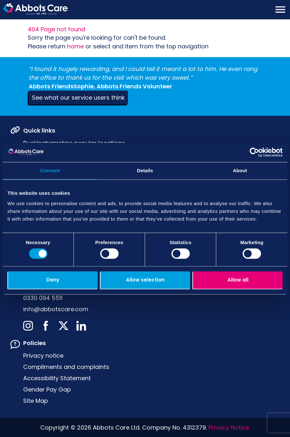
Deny (52, 279)
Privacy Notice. (229, 427)
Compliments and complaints (66, 367)
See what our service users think (78, 98)
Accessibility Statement (57, 378)
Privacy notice (43, 356)
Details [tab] (145, 170)
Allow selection (145, 279)
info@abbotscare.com (55, 309)
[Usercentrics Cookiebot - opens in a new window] (254, 152)
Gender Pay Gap (47, 389)
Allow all (237, 279)
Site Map (35, 401)
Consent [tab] (50, 170)
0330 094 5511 (43, 298)
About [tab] (240, 170)
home (75, 46)
